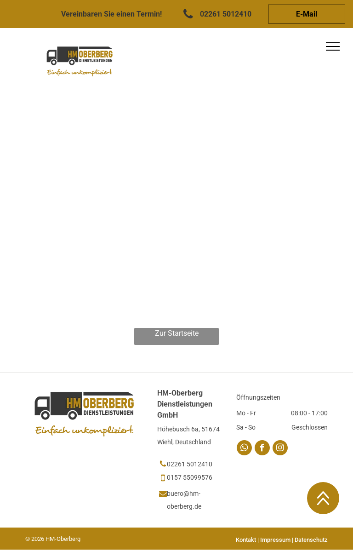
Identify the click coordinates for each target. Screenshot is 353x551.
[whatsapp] (244, 449)
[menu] (333, 46)
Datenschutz (311, 539)
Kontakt (246, 539)
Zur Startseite (177, 333)
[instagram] (280, 449)
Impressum (275, 539)
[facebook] (262, 449)
